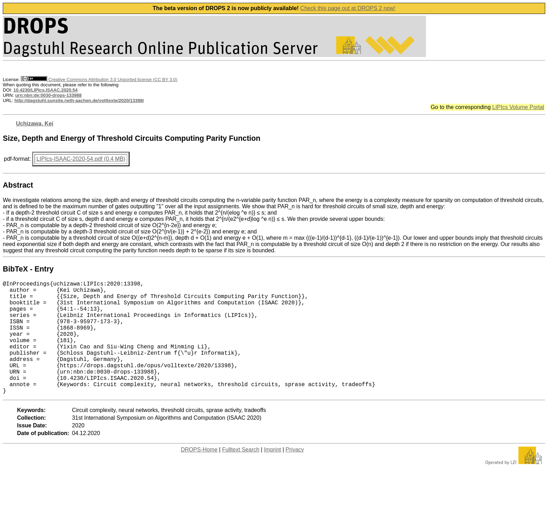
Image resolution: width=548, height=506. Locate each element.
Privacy (295, 475)
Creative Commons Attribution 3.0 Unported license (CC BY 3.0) (99, 79)
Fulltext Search (240, 475)
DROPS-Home (199, 475)
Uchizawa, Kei (34, 124)
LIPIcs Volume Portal (518, 107)
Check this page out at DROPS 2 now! (347, 8)
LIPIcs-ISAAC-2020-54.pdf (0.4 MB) (80, 159)
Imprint (272, 475)
